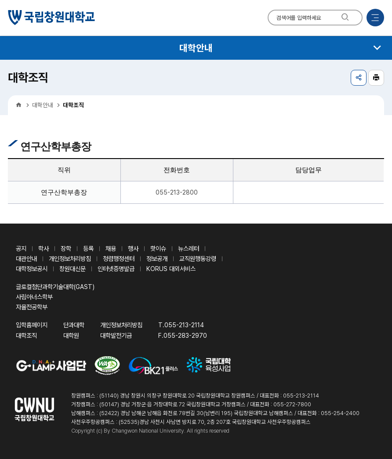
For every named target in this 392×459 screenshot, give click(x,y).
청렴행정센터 (118, 258)
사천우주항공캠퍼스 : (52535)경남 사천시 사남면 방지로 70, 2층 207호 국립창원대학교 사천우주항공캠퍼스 (191, 422)
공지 (21, 248)
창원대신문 (72, 268)
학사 (43, 248)
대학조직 (26, 335)
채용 (110, 248)
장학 (66, 248)
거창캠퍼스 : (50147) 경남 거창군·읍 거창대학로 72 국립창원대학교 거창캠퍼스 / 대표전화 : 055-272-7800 (191, 404)
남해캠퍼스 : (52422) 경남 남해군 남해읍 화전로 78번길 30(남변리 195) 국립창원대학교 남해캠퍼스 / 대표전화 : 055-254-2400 (215, 413)
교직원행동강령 (197, 258)
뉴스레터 (188, 248)
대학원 (71, 335)
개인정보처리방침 (70, 258)
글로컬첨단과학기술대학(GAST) (55, 286)
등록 (88, 248)
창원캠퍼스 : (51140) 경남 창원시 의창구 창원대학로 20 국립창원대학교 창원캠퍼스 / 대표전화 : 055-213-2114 (195, 395)
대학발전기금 (116, 335)
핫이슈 (158, 248)
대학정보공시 (31, 268)
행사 (133, 248)
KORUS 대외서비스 (171, 268)
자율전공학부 (31, 307)
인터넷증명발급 (116, 268)
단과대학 (73, 325)
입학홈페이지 (31, 325)
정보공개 (156, 258)
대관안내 (26, 258)
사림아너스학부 (34, 296)
